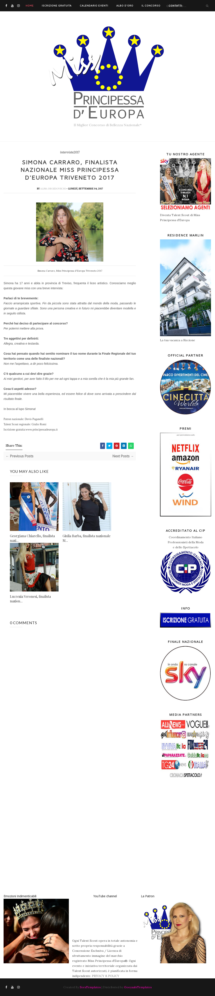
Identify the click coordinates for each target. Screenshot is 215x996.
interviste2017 (70, 152)
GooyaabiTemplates (138, 987)
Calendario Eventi (94, 5)
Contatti (175, 5)
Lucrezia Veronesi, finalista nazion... (30, 598)
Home (30, 5)
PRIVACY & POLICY (105, 976)
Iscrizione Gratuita (57, 5)
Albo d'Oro (124, 5)
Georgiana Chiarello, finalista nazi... (32, 538)
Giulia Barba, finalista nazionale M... (86, 538)
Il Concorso (151, 5)
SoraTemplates (90, 987)
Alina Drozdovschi (53, 188)
